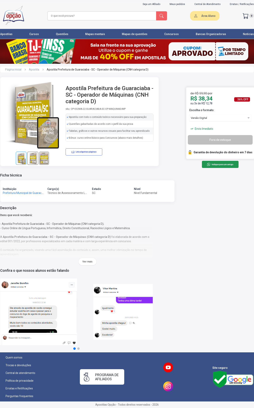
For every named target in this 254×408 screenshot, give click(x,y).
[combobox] (101, 15)
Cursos (34, 34)
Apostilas (6, 34)
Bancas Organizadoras (211, 34)
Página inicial (13, 69)
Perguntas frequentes (19, 396)
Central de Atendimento (207, 4)
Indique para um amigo (220, 164)
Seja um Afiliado (151, 4)
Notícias (248, 34)
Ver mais (87, 261)
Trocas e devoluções (18, 365)
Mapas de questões (134, 34)
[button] (74, 348)
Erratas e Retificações (19, 388)
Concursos (171, 34)
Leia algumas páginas (83, 151)
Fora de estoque (220, 139)
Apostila (34, 69)
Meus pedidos (177, 4)
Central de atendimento (20, 373)
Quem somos (14, 357)
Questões (62, 34)
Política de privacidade (19, 380)
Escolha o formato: (201, 110)
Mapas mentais (95, 34)
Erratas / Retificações (242, 4)
